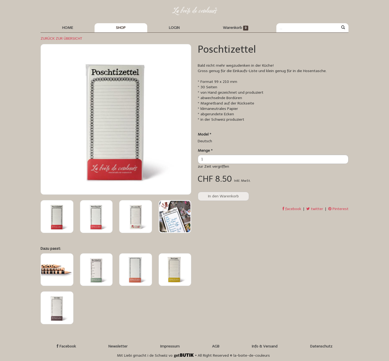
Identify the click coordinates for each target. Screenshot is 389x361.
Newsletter (118, 346)
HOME (67, 27)
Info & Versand (264, 346)
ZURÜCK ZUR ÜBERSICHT (61, 38)
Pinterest (338, 209)
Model (204, 134)
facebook (292, 209)
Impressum (170, 346)
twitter (314, 209)
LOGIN (174, 27)
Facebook (66, 346)
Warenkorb (236, 28)
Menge (205, 150)
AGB (215, 346)
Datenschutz (321, 346)
